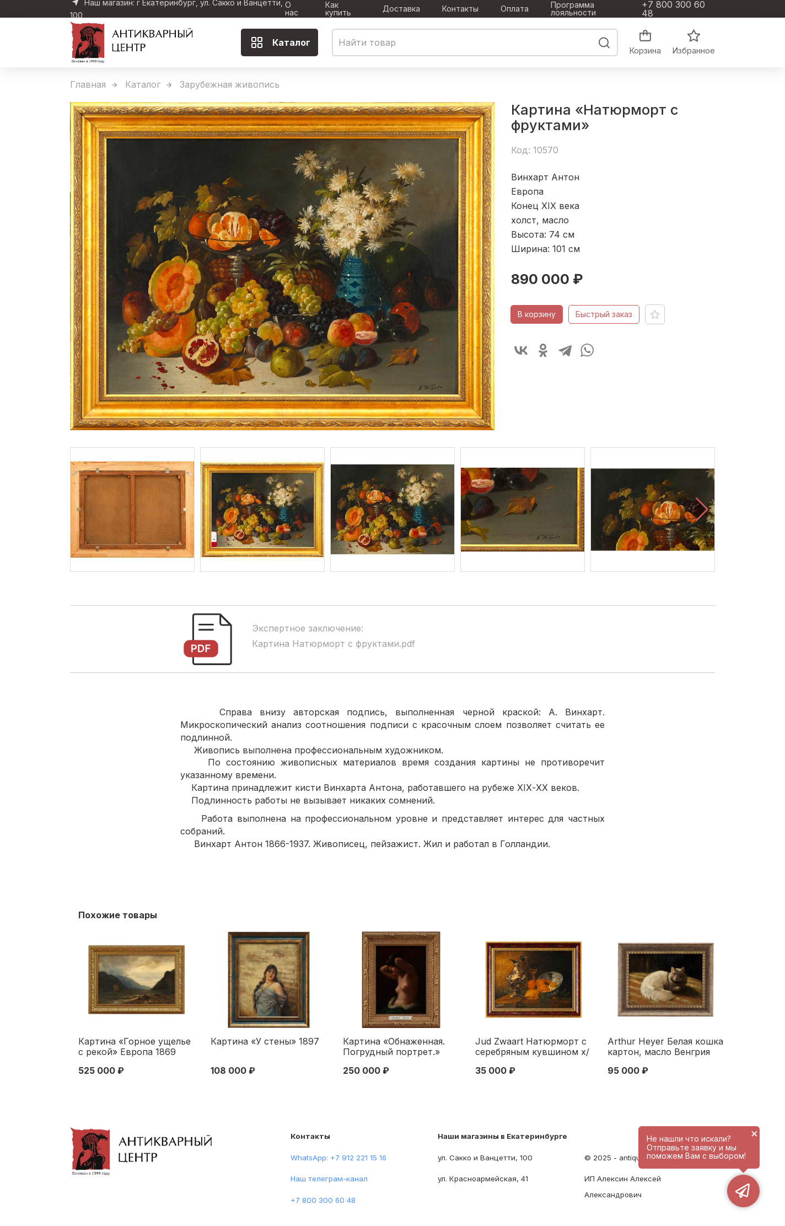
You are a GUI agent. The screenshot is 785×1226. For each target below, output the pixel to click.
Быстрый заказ (604, 314)
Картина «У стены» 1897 (265, 1041)
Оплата (515, 9)
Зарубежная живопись (229, 84)
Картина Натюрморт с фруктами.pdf (333, 643)
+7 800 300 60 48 (673, 9)
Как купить (338, 9)
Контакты (460, 9)
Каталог (280, 42)
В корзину (537, 314)
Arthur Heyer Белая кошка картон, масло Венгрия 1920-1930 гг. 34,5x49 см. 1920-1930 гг (665, 1047)
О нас (291, 9)
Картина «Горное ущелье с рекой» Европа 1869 (134, 1046)
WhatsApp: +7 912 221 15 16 (338, 1157)
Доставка (401, 9)
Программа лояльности (573, 9)
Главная (88, 84)
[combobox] (475, 42)
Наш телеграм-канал (329, 1178)
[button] (702, 509)
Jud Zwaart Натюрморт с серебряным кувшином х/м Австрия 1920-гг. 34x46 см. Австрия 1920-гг (532, 1047)
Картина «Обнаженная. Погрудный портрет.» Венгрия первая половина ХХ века (400, 1047)
